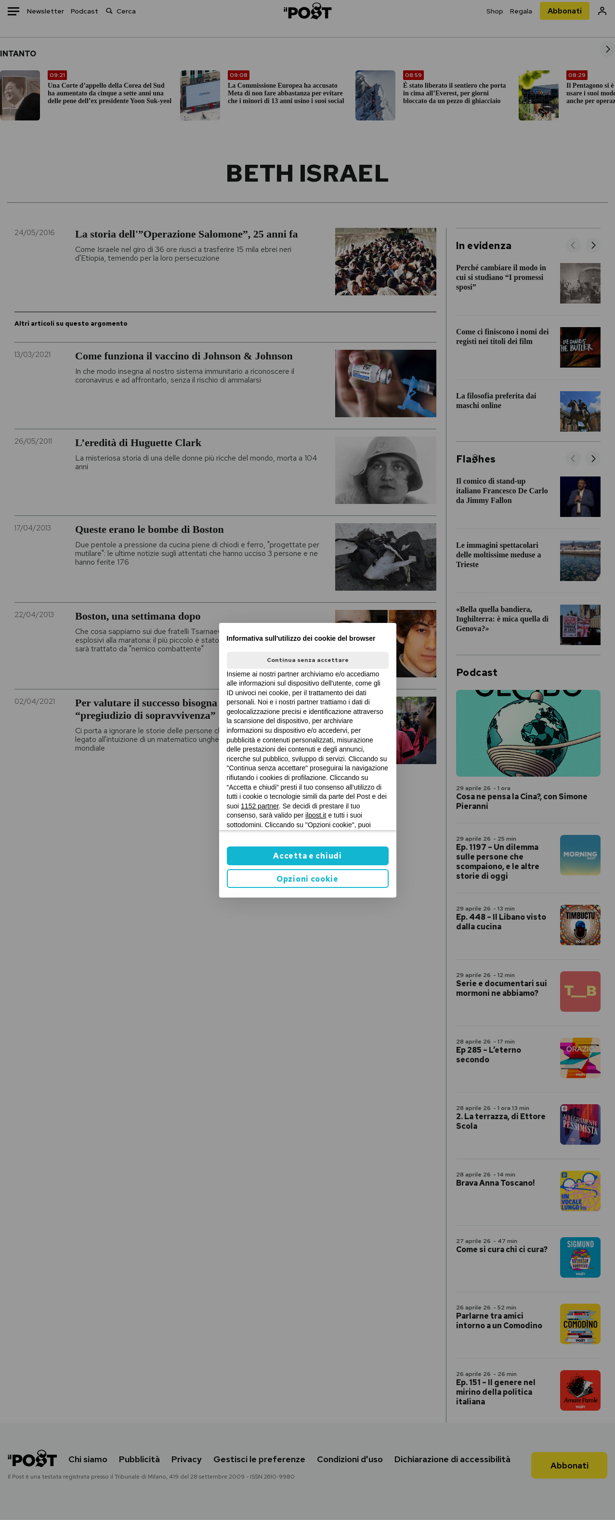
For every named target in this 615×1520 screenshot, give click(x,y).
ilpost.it (316, 815)
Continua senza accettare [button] (308, 660)
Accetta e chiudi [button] (307, 856)
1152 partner (260, 806)
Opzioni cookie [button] (307, 879)
